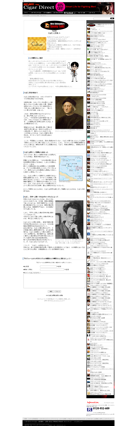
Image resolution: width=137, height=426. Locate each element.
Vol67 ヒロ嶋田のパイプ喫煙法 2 (103, 289)
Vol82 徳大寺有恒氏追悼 (100, 347)
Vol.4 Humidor (98, 38)
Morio (68, 181)
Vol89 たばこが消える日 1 (101, 374)
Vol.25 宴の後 (97, 112)
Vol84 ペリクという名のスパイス (103, 354)
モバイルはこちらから (25, 1)
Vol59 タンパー (98, 260)
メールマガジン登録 (31, 15)
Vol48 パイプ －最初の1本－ (102, 212)
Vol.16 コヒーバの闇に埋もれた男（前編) (105, 80)
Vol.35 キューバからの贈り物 (102, 154)
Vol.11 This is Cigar (99, 62)
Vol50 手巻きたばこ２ (100, 219)
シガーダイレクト (57, 303)
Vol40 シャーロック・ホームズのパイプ (105, 173)
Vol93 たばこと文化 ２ (100, 388)
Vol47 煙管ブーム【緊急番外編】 (103, 208)
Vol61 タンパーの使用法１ (101, 267)
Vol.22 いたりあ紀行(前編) (101, 101)
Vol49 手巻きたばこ (99, 215)
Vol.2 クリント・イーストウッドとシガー (105, 31)
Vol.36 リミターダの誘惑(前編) (102, 158)
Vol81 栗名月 (97, 343)
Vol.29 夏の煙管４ (99, 126)
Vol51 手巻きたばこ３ (100, 222)
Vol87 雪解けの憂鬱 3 (100, 365)
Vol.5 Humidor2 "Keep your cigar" (103, 41)
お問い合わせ (39, 15)
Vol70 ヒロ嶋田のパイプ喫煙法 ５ (103, 300)
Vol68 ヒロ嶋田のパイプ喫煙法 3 (103, 292)
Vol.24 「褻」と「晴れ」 (100, 108)
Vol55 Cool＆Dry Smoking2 (101, 242)
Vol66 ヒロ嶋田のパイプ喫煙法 (102, 285)
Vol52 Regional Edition (100, 226)
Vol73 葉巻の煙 (98, 312)
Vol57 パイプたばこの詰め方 (102, 251)
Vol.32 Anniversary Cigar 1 (101, 140)
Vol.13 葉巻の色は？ (100, 69)
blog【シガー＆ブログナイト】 (73, 418)
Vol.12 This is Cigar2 (100, 66)
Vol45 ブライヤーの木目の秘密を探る (104, 201)
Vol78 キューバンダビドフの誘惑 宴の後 (105, 330)
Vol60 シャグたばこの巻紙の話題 (103, 263)
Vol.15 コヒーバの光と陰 (100, 77)
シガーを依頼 (58, 418)
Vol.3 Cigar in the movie (100, 34)
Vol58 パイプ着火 (98, 256)
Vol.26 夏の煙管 (98, 116)
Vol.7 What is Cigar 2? (100, 48)
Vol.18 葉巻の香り (99, 87)
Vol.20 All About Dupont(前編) (102, 94)
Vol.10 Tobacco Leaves (100, 57)
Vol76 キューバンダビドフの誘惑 (103, 323)
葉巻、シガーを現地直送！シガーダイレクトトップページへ (37, 418)
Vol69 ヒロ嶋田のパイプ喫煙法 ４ (103, 296)
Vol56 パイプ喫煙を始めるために (103, 245)
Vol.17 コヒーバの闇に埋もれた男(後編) (105, 84)
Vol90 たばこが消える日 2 (101, 378)
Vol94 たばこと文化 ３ (100, 392)
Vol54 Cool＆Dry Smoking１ (101, 238)
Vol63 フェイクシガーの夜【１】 (103, 274)
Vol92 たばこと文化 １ (100, 385)
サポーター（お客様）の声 (91, 418)
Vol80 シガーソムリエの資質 (102, 338)
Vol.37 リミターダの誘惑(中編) (102, 162)
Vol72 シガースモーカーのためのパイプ (105, 307)
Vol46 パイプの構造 (99, 204)
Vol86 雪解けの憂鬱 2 (100, 361)
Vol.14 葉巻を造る (99, 73)
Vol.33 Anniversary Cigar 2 (102, 145)
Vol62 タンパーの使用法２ (101, 271)
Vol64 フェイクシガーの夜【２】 (103, 278)
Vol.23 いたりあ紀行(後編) (101, 105)
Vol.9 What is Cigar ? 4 (100, 54)
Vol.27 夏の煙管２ (99, 119)
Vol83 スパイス (98, 350)
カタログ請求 (23, 15)
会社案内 (37, 421)
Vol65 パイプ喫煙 (98, 282)
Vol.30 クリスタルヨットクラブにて (104, 130)
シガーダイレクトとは (27, 421)
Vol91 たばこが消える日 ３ (101, 381)
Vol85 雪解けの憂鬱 (99, 358)
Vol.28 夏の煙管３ (99, 123)
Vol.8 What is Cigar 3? (100, 51)
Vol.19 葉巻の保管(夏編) (100, 91)
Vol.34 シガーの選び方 (100, 151)
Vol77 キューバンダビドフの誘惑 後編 (105, 327)
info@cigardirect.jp (95, 414)
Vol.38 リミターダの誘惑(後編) (102, 166)
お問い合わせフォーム (109, 414)
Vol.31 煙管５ (97, 135)
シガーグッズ (104, 418)
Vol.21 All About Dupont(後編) (102, 98)
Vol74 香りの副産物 (99, 316)
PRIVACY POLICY (54, 421)
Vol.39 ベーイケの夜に (100, 169)
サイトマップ (104, 1)
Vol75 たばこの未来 (99, 320)
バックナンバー (114, 1)
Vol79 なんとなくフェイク (101, 334)
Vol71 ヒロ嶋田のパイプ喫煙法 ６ (103, 303)
